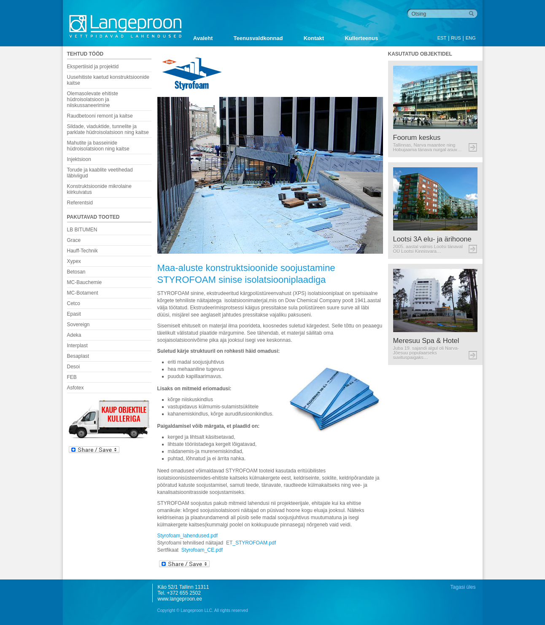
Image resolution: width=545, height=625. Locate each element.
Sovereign (78, 324)
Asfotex (75, 388)
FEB (72, 377)
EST (441, 37)
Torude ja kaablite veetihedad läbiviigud (100, 173)
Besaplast (78, 356)
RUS (456, 37)
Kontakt (314, 38)
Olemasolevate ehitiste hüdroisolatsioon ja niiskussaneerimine (92, 99)
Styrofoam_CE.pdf (202, 550)
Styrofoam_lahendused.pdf (187, 536)
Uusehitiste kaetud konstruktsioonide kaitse (108, 80)
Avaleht (203, 38)
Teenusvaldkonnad (258, 38)
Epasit (74, 314)
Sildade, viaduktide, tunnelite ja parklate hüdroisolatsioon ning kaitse (108, 129)
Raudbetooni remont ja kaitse (100, 116)
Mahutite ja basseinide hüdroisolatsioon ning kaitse (98, 146)
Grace (74, 240)
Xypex (74, 261)
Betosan (76, 272)
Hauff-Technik (82, 251)
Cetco (73, 303)
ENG (471, 37)
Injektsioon (79, 159)
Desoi (73, 367)
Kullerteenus (361, 38)
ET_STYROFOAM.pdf (251, 543)
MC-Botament (82, 293)
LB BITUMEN (82, 230)
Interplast (77, 346)
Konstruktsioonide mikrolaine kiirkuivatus (99, 189)
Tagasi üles (462, 587)
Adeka (74, 335)
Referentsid (80, 203)
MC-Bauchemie (84, 282)
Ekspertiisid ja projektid (93, 67)
